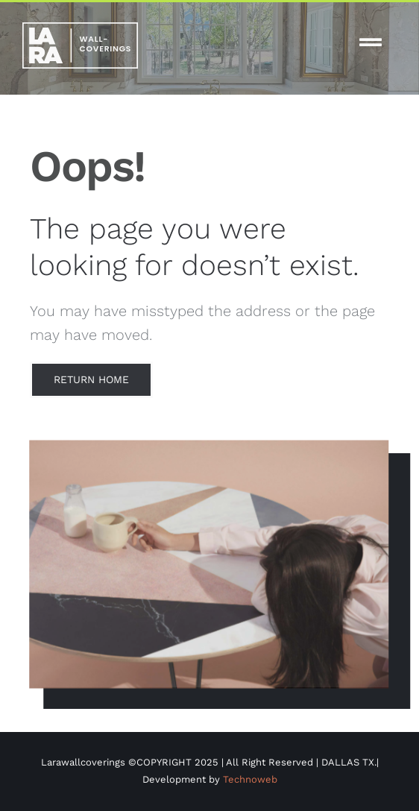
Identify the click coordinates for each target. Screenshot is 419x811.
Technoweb (250, 779)
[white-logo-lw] (80, 28)
